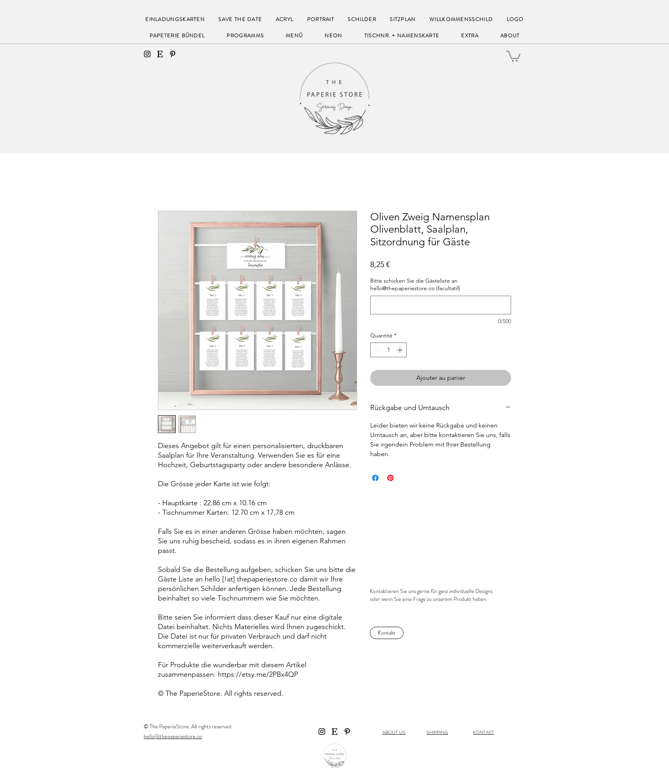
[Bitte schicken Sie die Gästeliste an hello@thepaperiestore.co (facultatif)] (441, 305)
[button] (513, 56)
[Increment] (401, 350)
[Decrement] (376, 350)
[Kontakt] (387, 633)
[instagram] (147, 54)
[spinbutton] (388, 350)
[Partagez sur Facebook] (375, 478)
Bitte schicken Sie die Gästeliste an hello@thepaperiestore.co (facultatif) (415, 284)
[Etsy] (160, 54)
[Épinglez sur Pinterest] (390, 478)
